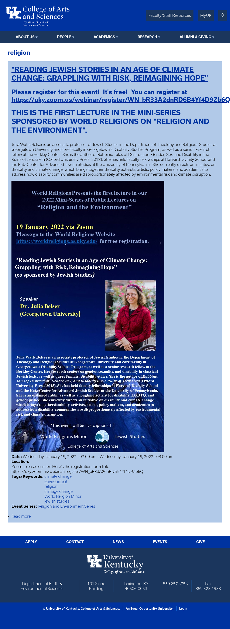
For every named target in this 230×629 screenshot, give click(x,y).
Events (160, 542)
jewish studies (56, 501)
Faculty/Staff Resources (169, 15)
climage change (58, 491)
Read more (21, 516)
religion (51, 486)
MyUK (206, 15)
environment (55, 481)
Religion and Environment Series (66, 506)
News (118, 542)
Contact (75, 542)
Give (200, 542)
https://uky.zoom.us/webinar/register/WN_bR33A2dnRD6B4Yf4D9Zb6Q (120, 99)
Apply (31, 542)
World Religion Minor (63, 496)
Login (183, 608)
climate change (58, 476)
